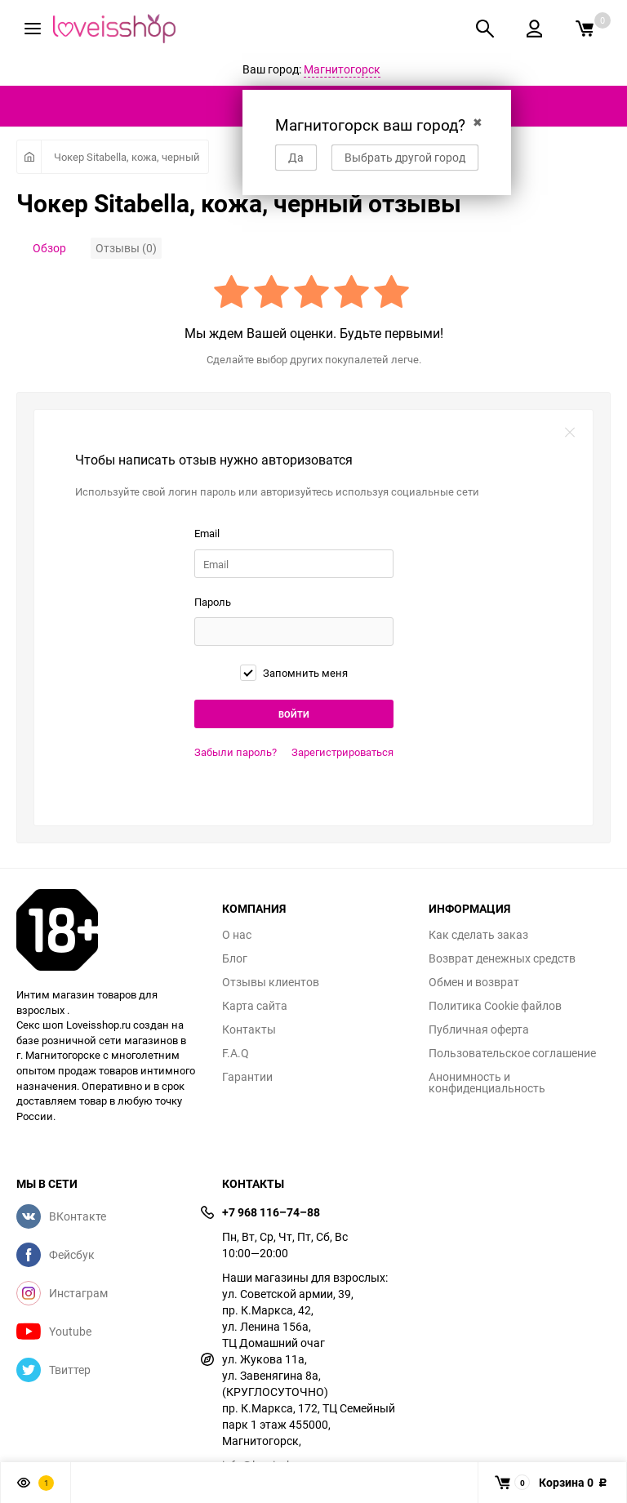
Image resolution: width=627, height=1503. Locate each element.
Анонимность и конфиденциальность (487, 1082)
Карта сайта (254, 1006)
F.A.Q (235, 1053)
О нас (236, 934)
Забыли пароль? (235, 752)
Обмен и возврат (474, 982)
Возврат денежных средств (502, 958)
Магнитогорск (342, 69)
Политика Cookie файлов (495, 1006)
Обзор (49, 248)
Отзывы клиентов (270, 982)
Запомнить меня (294, 673)
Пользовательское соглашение (512, 1053)
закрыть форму (569, 432)
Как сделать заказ (478, 934)
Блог (234, 958)
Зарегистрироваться (342, 752)
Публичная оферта (479, 1029)
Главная (29, 156)
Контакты (249, 1029)
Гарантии (247, 1077)
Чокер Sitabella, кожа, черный (127, 156)
